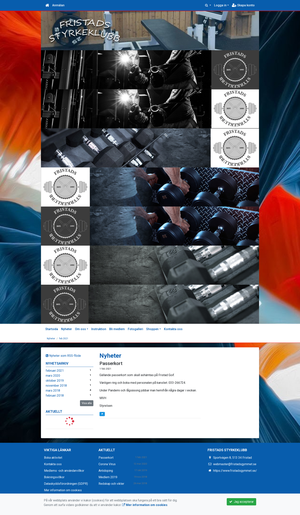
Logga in (220, 5)
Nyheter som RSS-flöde (63, 356)
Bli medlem (117, 329)
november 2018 (56, 385)
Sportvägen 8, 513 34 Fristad (232, 457)
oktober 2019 (55, 380)
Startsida (51, 329)
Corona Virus (107, 464)
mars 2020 (53, 375)
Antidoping (106, 470)
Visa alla (87, 403)
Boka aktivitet (53, 457)
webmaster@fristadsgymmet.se (234, 464)
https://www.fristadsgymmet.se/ (235, 470)
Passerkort (110, 363)
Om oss (80, 329)
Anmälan (58, 5)
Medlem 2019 (108, 477)
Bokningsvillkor (54, 477)
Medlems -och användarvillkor (64, 470)
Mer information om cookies (63, 490)
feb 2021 (63, 338)
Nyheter (66, 329)
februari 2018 (55, 395)
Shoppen (152, 329)
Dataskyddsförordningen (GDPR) (66, 483)
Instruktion (98, 329)
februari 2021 (55, 370)
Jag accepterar (241, 502)
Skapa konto (243, 5)
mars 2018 (53, 390)
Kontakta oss (173, 329)
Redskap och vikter (111, 483)
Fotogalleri (135, 329)
